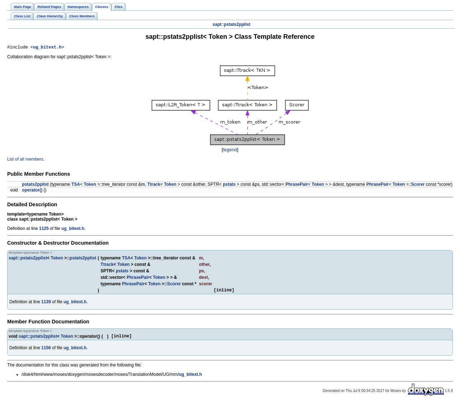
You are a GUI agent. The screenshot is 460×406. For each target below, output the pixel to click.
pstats (229, 185)
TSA (76, 185)
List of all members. (26, 160)
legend (230, 150)
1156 (46, 351)
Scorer (418, 185)
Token (90, 185)
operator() (32, 191)
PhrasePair (296, 185)
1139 (46, 303)
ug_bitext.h (47, 48)
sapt (216, 24)
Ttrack (153, 185)
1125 (44, 229)
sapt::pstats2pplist (28, 259)
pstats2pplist (237, 24)
